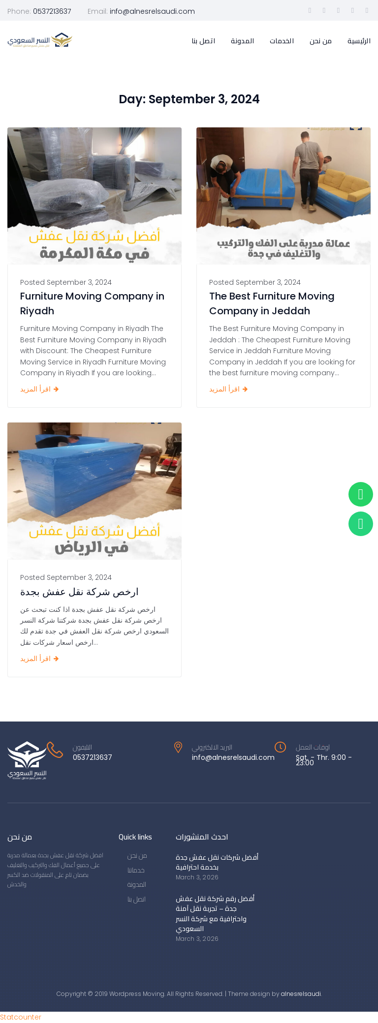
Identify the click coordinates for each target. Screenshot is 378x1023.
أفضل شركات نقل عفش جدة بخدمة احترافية (217, 862)
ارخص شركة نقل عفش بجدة (79, 592)
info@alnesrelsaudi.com (152, 11)
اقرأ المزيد (35, 389)
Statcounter (20, 1017)
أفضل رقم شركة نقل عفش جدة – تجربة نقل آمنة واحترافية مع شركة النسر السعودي (215, 913)
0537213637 (52, 11)
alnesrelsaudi (301, 994)
